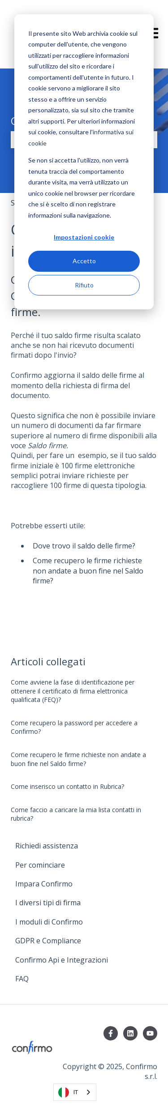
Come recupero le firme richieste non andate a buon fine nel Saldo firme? (88, 571)
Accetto (84, 261)
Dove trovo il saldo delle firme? (84, 546)
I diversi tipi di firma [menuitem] (48, 903)
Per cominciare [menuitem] (40, 865)
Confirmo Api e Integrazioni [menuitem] (61, 960)
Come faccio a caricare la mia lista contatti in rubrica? (76, 814)
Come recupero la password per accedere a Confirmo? (74, 727)
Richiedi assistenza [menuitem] (46, 846)
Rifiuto (84, 285)
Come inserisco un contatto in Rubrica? (67, 786)
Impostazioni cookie (84, 237)
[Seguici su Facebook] (110, 1033)
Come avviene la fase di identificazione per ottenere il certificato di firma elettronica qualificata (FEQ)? (72, 691)
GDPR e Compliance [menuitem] (48, 941)
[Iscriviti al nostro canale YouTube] (150, 1033)
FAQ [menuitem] (22, 979)
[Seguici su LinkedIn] (130, 1033)
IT (68, 1092)
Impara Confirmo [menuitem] (44, 884)
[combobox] (74, 1092)
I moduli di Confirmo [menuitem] (49, 922)
